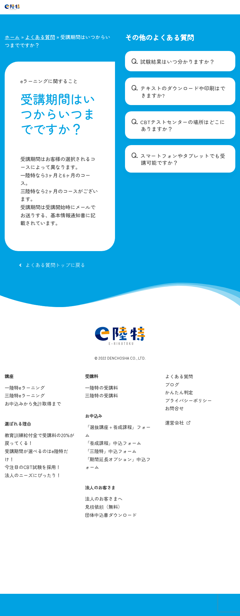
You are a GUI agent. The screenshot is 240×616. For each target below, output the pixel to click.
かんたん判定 (179, 415)
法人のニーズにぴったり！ (33, 497)
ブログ (172, 407)
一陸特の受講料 (101, 410)
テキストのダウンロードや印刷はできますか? (182, 91)
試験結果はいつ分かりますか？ (175, 61)
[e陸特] (12, 7)
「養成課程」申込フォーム (113, 465)
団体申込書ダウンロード (111, 537)
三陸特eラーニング (25, 418)
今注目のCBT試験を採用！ (33, 490)
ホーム (12, 37)
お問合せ (174, 431)
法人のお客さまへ (103, 521)
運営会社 (174, 445)
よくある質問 (40, 37)
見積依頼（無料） (103, 529)
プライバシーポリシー (188, 423)
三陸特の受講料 (101, 418)
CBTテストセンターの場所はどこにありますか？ (182, 125)
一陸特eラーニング (25, 410)
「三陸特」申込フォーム (111, 473)
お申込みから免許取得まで (33, 426)
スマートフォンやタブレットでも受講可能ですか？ (182, 159)
